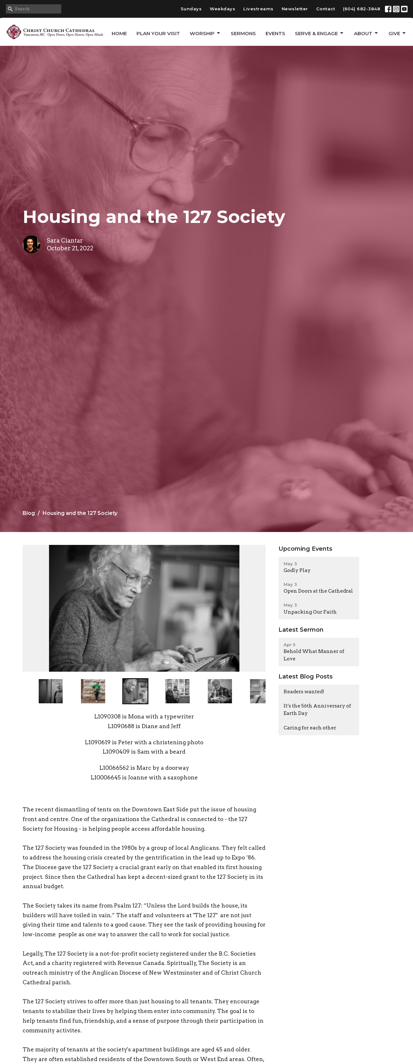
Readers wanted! (304, 692)
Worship (205, 33)
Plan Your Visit (158, 33)
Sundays (191, 8)
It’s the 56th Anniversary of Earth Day (317, 709)
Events (275, 33)
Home (119, 33)
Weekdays (222, 8)
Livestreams (258, 8)
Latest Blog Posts (305, 676)
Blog (29, 513)
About (366, 33)
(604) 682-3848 (361, 8)
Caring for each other (310, 728)
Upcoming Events (305, 548)
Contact (325, 8)
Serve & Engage (319, 33)
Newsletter (295, 8)
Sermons (243, 33)
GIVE (397, 33)
